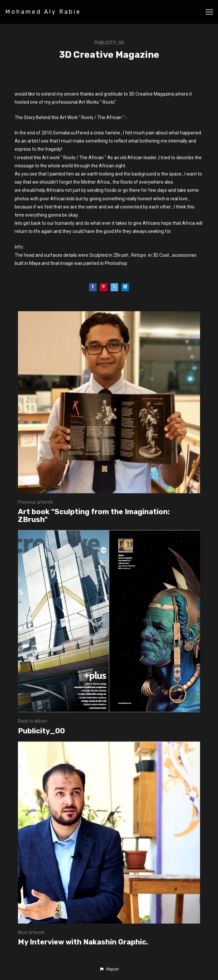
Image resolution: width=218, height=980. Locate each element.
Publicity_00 (109, 42)
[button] (109, 969)
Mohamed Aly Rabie (43, 11)
